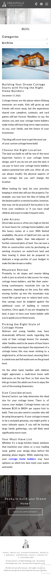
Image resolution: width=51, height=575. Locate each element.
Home (5, 553)
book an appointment (25, 512)
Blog (32, 555)
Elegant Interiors (29, 553)
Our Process (21, 555)
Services (10, 555)
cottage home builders (22, 459)
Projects (44, 553)
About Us (14, 553)
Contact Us (42, 555)
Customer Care (27, 557)
